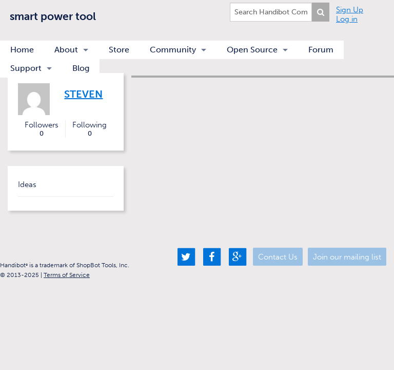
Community (173, 49)
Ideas (27, 184)
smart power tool (53, 16)
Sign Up (349, 9)
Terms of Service (67, 275)
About (66, 49)
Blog (80, 68)
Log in (347, 19)
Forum (320, 49)
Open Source (252, 49)
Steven (83, 94)
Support (26, 68)
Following (89, 129)
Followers (41, 129)
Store (119, 49)
